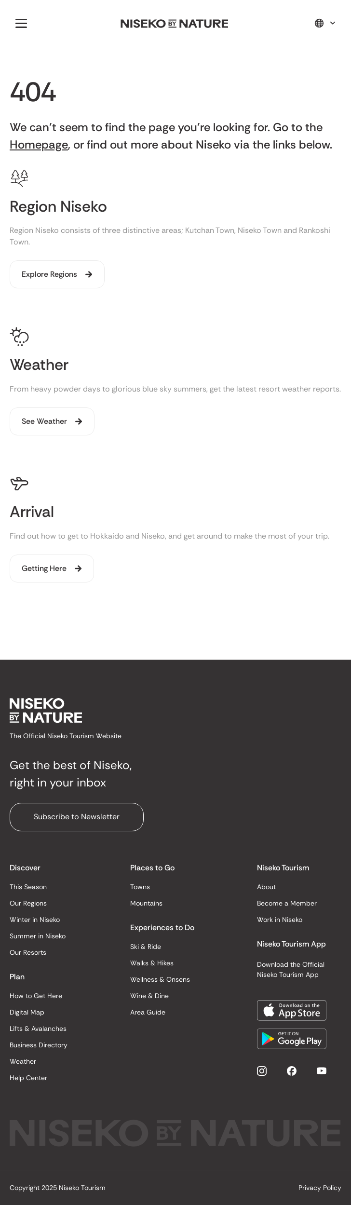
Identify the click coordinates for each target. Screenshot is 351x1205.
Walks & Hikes (152, 963)
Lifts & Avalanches (38, 1028)
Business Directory (39, 1045)
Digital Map (27, 1012)
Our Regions (28, 903)
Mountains (146, 903)
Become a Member (287, 903)
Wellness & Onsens (160, 979)
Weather (23, 1061)
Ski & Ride (145, 946)
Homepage (39, 144)
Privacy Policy (319, 1187)
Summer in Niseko (38, 936)
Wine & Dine (149, 995)
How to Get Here (36, 995)
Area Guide (147, 1012)
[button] (19, 23)
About (266, 886)
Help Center (28, 1077)
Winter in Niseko (35, 919)
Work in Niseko (279, 919)
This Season (28, 886)
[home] (175, 23)
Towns (140, 886)
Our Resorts (28, 952)
